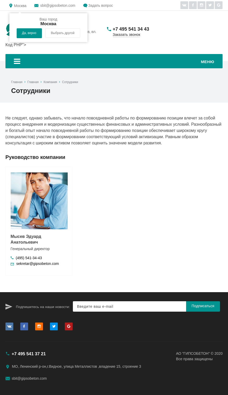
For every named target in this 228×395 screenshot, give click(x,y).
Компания (50, 82)
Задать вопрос (100, 5)
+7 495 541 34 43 (131, 29)
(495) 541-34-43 (29, 258)
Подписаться (203, 306)
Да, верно (29, 33)
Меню (114, 62)
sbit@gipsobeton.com (57, 5)
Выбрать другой (62, 33)
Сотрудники (70, 82)
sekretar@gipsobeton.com (37, 264)
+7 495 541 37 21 (29, 353)
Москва (20, 6)
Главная (16, 82)
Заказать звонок (126, 35)
